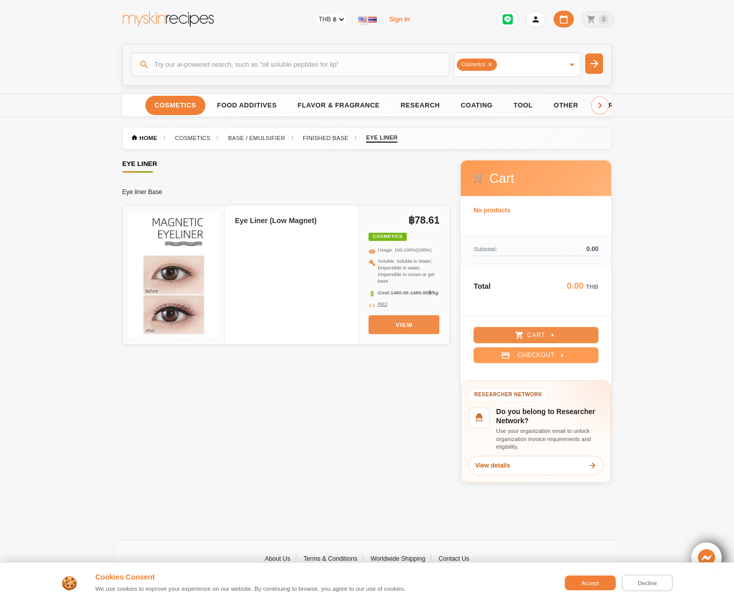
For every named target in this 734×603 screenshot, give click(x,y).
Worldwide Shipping (398, 558)
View (404, 324)
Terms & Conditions (330, 558)
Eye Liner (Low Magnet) (276, 220)
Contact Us (453, 558)
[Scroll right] (600, 105)
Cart (536, 335)
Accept (590, 583)
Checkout (534, 355)
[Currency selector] (331, 19)
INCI (382, 304)
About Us (277, 558)
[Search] (290, 64)
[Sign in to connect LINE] (507, 19)
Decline (647, 583)
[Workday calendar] (564, 19)
